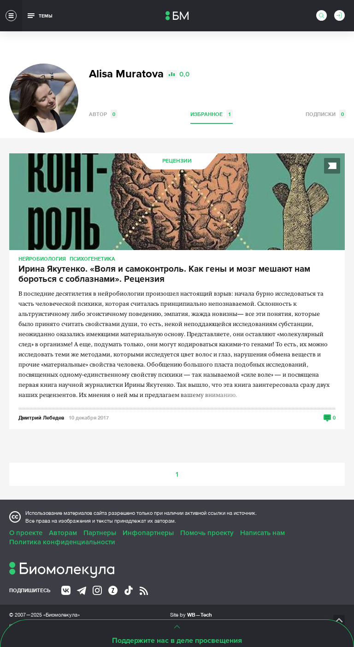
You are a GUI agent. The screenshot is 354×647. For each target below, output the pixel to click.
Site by (191, 615)
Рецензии (177, 160)
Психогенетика (92, 259)
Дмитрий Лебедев (41, 417)
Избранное (211, 114)
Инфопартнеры (148, 533)
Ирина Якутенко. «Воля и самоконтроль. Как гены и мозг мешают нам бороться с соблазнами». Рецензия (164, 274)
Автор (103, 114)
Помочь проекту (207, 533)
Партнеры (99, 533)
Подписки (326, 114)
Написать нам (262, 533)
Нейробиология (42, 259)
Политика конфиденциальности (62, 542)
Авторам (63, 533)
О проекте (25, 533)
